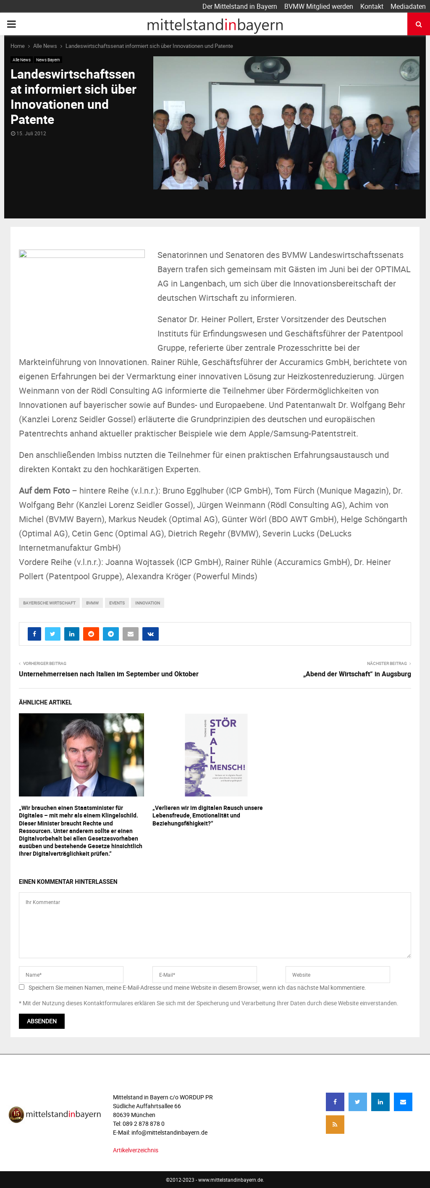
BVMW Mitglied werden (318, 6)
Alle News (22, 60)
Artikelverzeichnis (135, 1150)
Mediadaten (408, 6)
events (117, 603)
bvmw (92, 603)
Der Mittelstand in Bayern (239, 6)
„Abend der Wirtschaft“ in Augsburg (357, 673)
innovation (147, 603)
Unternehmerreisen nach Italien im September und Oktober (109, 673)
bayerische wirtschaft (49, 603)
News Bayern (48, 60)
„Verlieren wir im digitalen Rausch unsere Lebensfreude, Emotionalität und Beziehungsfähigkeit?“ (207, 815)
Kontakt (371, 6)
